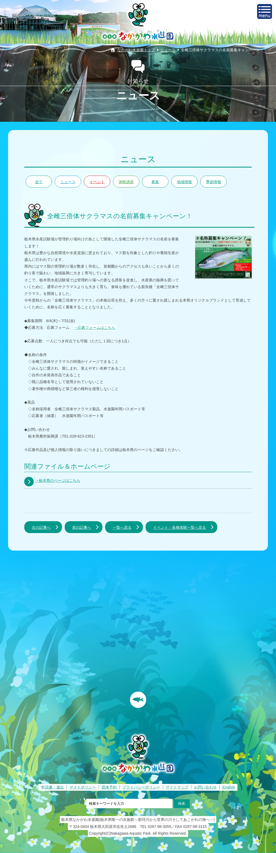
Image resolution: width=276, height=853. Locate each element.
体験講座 (126, 182)
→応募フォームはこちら (94, 327)
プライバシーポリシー (141, 787)
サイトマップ (177, 787)
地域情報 (184, 182)
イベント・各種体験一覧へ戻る (179, 527)
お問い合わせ (205, 787)
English (228, 787)
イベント (97, 182)
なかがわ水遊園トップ (136, 50)
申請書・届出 (52, 787)
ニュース (167, 50)
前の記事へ (81, 527)
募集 (155, 182)
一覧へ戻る (122, 527)
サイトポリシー (83, 787)
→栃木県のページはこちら (57, 480)
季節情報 (213, 182)
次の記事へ (41, 527)
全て (39, 182)
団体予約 (109, 787)
